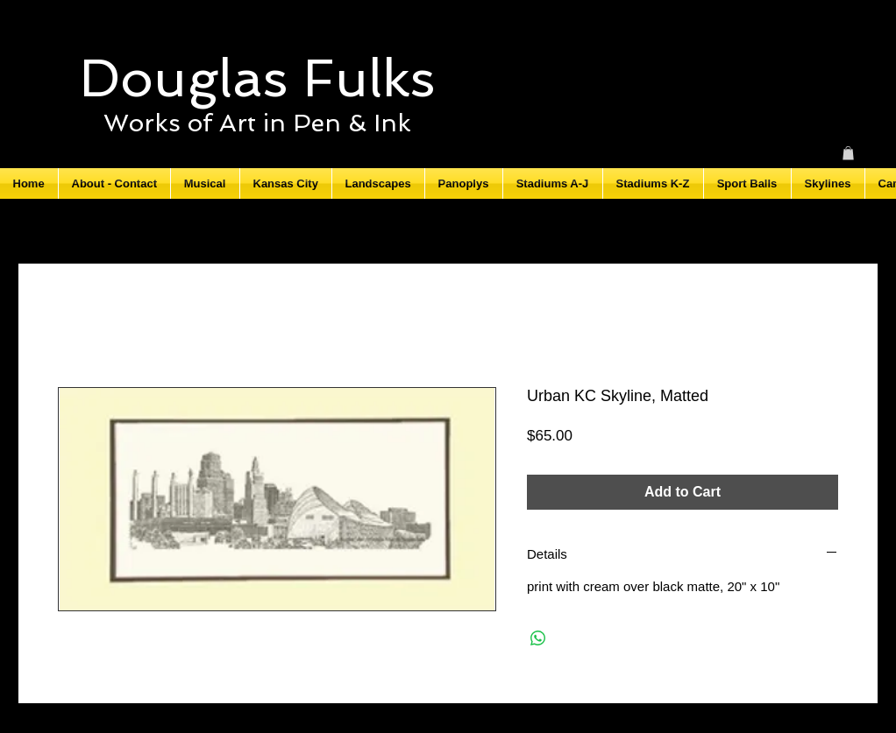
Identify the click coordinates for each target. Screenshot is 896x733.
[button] (848, 153)
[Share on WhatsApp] (538, 638)
